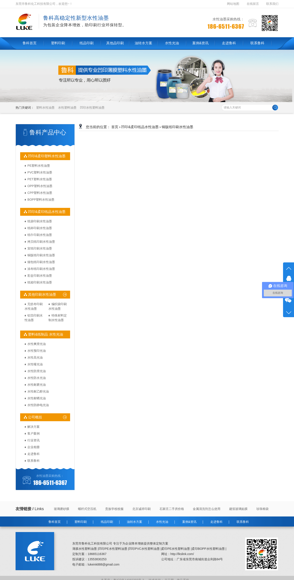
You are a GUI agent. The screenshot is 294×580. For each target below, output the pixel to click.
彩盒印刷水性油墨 (39, 275)
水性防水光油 (36, 378)
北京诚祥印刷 (141, 509)
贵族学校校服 (114, 509)
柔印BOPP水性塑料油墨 (208, 548)
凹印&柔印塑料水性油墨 (46, 156)
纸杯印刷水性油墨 (39, 228)
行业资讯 (33, 440)
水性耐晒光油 (36, 398)
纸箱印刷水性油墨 (39, 282)
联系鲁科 (33, 460)
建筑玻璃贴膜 (238, 509)
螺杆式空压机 (87, 509)
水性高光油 (35, 357)
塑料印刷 (80, 521)
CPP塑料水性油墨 (39, 193)
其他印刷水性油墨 (41, 294)
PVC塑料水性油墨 (39, 172)
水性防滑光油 (36, 371)
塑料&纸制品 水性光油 (45, 334)
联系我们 (272, 3)
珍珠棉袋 (262, 509)
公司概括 (34, 417)
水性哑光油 (35, 364)
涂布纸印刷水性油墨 (41, 269)
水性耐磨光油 (36, 384)
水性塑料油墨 (67, 107)
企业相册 (33, 447)
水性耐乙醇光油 (38, 391)
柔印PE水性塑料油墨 (175, 548)
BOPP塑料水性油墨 (40, 199)
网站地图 (233, 3)
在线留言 (253, 3)
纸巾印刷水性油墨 (39, 235)
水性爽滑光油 (36, 344)
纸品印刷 (107, 521)
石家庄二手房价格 (171, 509)
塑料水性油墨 (45, 107)
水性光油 (162, 521)
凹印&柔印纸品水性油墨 (46, 212)
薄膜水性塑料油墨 (84, 548)
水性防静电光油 (38, 405)
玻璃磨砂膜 (61, 509)
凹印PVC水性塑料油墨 (144, 548)
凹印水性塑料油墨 (92, 107)
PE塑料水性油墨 (38, 165)
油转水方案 (134, 521)
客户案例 (33, 433)
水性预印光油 (36, 350)
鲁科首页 (54, 521)
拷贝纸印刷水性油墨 (41, 241)
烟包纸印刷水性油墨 (41, 262)
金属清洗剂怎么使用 (206, 509)
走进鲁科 (33, 454)
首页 (114, 127)
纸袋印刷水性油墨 (39, 221)
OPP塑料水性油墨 (39, 186)
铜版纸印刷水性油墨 (41, 255)
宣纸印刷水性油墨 (39, 248)
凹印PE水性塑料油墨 (113, 548)
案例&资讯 (189, 521)
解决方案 (33, 426)
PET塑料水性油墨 (39, 179)
